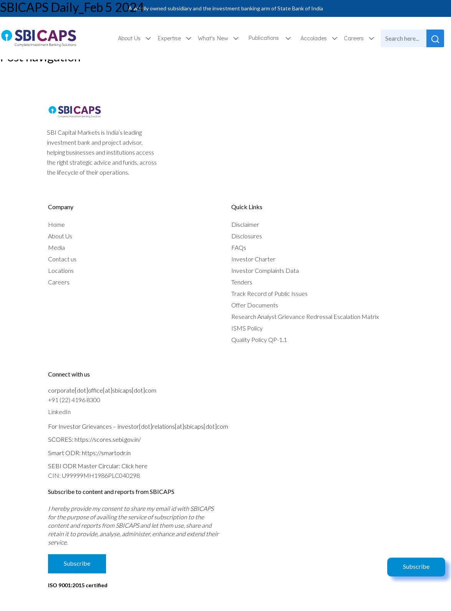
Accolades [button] (314, 38)
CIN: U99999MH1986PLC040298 (94, 475)
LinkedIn (59, 411)
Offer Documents (254, 305)
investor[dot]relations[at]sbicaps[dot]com (173, 426)
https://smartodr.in (106, 452)
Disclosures (246, 235)
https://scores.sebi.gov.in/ (108, 439)
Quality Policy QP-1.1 (259, 339)
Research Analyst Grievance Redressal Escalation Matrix (305, 316)
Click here (134, 465)
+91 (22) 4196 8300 (74, 399)
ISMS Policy (247, 328)
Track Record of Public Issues (269, 293)
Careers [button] (354, 38)
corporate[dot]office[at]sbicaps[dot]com (102, 390)
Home (56, 224)
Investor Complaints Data (265, 270)
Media (56, 247)
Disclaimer (245, 224)
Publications (263, 38)
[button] (288, 38)
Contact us (62, 259)
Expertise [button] (170, 38)
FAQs (238, 247)
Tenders (241, 282)
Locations (61, 270)
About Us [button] (130, 38)
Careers (59, 282)
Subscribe (416, 566)
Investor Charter (253, 259)
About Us (60, 235)
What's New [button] (214, 38)
